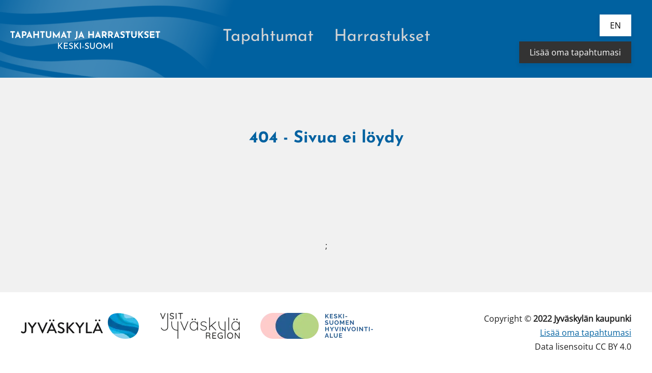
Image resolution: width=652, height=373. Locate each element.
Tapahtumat (268, 36)
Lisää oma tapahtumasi (575, 52)
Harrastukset (382, 36)
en (615, 25)
